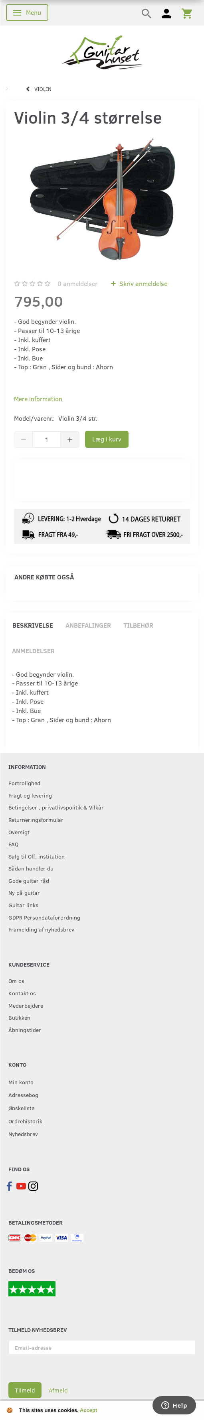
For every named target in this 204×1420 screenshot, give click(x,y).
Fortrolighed (24, 783)
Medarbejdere (25, 1005)
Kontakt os (22, 993)
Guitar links (23, 905)
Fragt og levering (30, 795)
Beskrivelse (32, 625)
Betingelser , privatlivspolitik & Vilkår (56, 807)
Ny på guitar (24, 892)
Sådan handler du (30, 868)
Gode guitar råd (28, 880)
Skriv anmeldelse (142, 283)
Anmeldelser (33, 650)
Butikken (19, 1017)
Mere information (38, 398)
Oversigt (19, 832)
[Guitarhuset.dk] (102, 51)
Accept (88, 1410)
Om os (16, 981)
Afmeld (58, 1390)
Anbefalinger (88, 625)
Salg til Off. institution (36, 856)
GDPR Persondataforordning (44, 917)
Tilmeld (25, 1390)
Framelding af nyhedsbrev (41, 929)
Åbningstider (24, 1030)
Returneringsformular (35, 819)
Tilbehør (138, 625)
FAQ (13, 844)
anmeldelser (77, 283)
